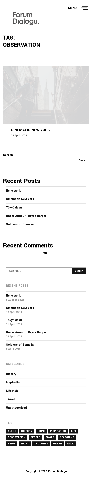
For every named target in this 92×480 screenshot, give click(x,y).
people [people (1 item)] (35, 437)
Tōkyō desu (14, 208)
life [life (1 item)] (74, 431)
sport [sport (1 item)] (25, 443)
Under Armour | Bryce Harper (26, 216)
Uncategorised (16, 408)
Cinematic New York (20, 199)
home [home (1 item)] (41, 431)
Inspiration (13, 382)
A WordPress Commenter (24, 253)
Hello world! (14, 191)
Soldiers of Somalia (20, 224)
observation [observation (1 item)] (16, 437)
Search (8, 155)
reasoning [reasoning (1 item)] (67, 437)
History (11, 374)
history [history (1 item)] (26, 431)
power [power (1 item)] (49, 437)
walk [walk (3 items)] (70, 443)
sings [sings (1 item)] (11, 443)
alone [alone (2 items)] (12, 431)
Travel (10, 399)
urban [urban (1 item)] (57, 443)
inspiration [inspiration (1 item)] (58, 431)
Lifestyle (12, 391)
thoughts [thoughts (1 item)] (41, 443)
